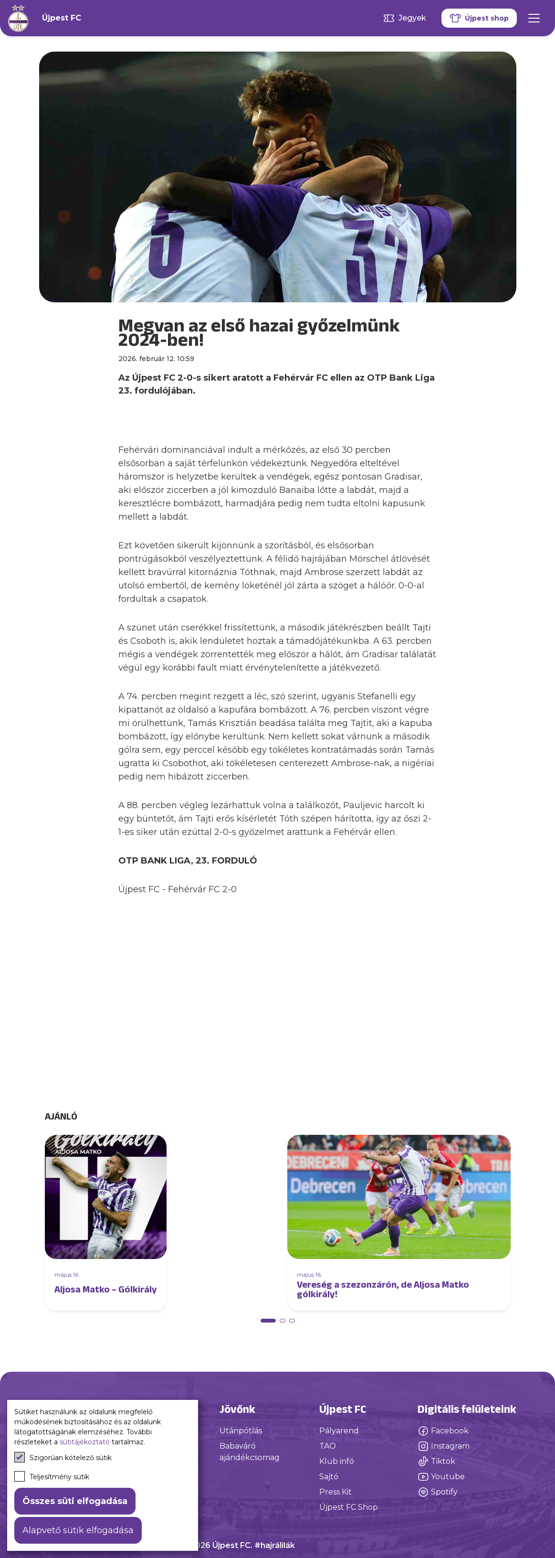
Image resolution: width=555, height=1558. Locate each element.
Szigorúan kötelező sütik (63, 1457)
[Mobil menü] (534, 18)
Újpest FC (61, 17)
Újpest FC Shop (348, 1507)
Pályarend (339, 1430)
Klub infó (336, 1461)
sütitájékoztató (85, 1442)
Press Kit (335, 1491)
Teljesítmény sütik (51, 1476)
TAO (327, 1446)
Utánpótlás (241, 1430)
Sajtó (328, 1476)
